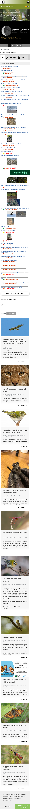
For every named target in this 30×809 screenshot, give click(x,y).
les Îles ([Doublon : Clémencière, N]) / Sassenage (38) (13, 189)
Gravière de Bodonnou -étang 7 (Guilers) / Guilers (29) (13, 127)
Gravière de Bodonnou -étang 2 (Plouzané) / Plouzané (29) (14, 132)
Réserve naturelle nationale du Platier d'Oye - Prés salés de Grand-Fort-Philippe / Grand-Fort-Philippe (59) (14, 286)
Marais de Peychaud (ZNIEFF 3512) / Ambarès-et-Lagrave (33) (15, 185)
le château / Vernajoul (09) (7, 70)
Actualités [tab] (3, 313)
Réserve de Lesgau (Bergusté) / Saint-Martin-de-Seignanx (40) (15, 208)
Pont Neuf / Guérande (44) (7, 243)
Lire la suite (22, 361)
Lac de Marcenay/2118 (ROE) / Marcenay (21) (11, 91)
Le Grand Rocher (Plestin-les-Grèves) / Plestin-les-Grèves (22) (15, 95)
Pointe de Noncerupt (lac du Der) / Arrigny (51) (11, 264)
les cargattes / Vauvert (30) (7, 151)
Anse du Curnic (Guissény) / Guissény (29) (11, 103)
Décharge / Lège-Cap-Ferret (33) (8, 167)
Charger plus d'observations (15, 293)
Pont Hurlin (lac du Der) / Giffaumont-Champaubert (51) (13, 268)
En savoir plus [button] (7, 800)
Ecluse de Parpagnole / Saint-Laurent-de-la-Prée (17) (13, 79)
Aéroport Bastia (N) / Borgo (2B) (8, 147)
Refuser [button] (7, 806)
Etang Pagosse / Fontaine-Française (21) (10, 87)
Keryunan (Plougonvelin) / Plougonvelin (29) (11, 143)
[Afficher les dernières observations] (8, 52)
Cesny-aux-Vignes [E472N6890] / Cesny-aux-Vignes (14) (14, 76)
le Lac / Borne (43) (5, 226)
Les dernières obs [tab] (5, 49)
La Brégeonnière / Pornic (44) (8, 230)
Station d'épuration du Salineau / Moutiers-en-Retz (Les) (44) (15, 247)
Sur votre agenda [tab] (11, 313)
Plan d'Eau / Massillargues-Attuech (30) (10, 155)
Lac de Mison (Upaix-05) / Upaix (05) (9, 66)
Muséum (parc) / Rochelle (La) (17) (9, 83)
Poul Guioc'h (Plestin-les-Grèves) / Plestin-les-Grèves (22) (14, 99)
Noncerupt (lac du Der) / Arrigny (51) (9, 260)
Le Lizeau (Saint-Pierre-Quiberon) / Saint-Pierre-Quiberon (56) (15, 282)
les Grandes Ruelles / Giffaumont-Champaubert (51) (13, 256)
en (27, 6)
